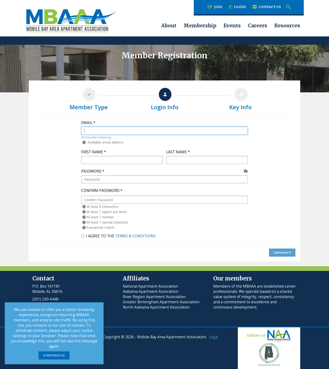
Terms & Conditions (135, 236)
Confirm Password (100, 190)
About (168, 26)
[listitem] (89, 100)
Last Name (176, 152)
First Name (92, 152)
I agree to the (118, 236)
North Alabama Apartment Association (157, 307)
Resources (287, 26)
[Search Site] (289, 7)
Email (86, 122)
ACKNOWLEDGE (54, 355)
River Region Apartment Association (154, 296)
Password (91, 171)
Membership (200, 26)
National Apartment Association (150, 286)
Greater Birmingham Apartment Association (161, 301)
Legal (213, 336)
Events (232, 26)
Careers (257, 26)
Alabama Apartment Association (150, 291)
